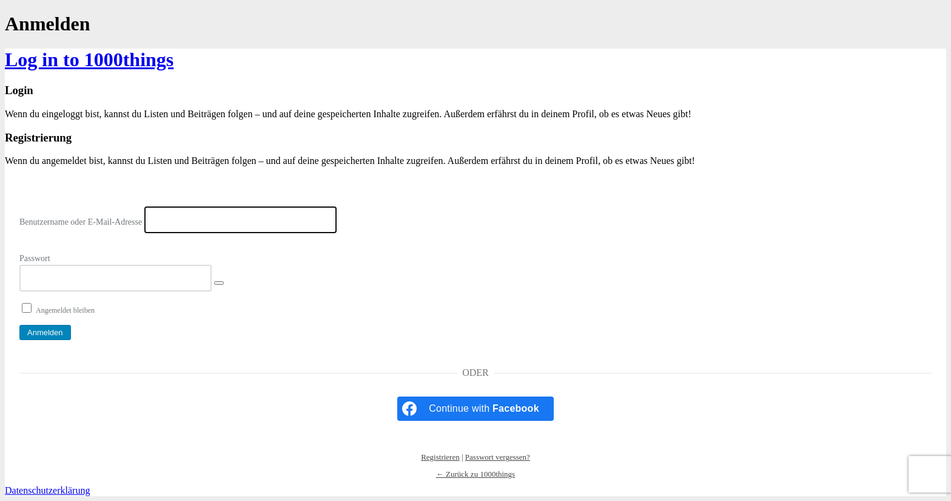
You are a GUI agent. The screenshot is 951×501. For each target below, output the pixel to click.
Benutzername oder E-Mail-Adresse (80, 222)
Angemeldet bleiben (65, 310)
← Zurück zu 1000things (475, 474)
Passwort (34, 258)
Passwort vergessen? (497, 457)
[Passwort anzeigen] (219, 283)
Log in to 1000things (89, 59)
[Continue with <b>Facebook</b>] (475, 409)
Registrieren (440, 457)
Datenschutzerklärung (47, 490)
